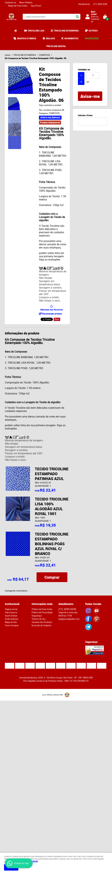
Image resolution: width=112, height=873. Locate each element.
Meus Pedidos (25, 2)
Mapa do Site (11, 622)
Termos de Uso (38, 618)
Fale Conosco (11, 612)
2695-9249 (100, 4)
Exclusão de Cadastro (41, 625)
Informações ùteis (42, 604)
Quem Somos (11, 615)
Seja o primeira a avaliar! (50, 105)
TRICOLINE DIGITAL (56, 46)
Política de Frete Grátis (42, 609)
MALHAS (50, 38)
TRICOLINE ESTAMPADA (66, 30)
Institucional (12, 604)
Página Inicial (11, 609)
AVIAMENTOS (71, 38)
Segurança (37, 615)
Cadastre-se (10, 2)
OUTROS (93, 30)
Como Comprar (12, 625)
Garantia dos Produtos (42, 622)
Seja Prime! (36, 5)
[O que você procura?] (77, 17)
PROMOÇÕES (92, 38)
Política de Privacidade (42, 612)
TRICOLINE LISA (36, 30)
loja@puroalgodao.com (69, 618)
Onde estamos (11, 618)
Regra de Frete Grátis (17, 5)
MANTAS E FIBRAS (26, 38)
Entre (93, 16)
